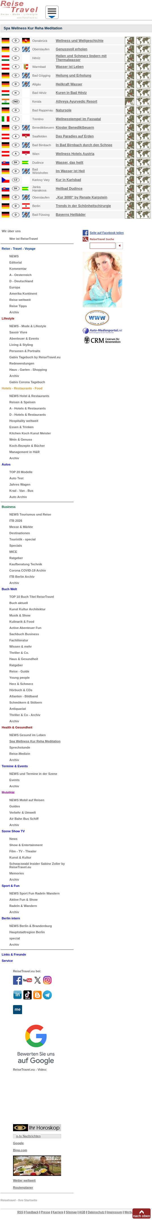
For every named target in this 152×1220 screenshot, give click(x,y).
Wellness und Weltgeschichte (79, 41)
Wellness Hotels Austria (75, 154)
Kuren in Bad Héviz (71, 93)
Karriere (58, 1212)
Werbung (130, 1212)
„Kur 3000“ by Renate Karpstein (81, 197)
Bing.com (20, 1150)
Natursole (63, 110)
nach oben (141, 1216)
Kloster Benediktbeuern (75, 128)
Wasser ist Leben (70, 67)
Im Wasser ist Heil (70, 171)
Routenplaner (23, 1187)
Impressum (114, 1212)
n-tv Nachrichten (28, 1136)
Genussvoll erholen (71, 49)
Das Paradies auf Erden (75, 136)
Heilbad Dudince (69, 189)
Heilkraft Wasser (69, 84)
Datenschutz (96, 1212)
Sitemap (71, 1212)
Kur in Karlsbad (68, 180)
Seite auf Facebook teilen (107, 232)
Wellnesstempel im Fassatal (78, 119)
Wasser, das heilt (69, 163)
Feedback (31, 1212)
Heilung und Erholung (73, 75)
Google (18, 1143)
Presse (45, 1212)
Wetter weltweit (24, 1180)
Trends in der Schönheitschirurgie (83, 206)
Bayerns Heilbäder (70, 215)
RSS (20, 1212)
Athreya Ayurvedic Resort (76, 102)
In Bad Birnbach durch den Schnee (84, 145)
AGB (82, 1212)
